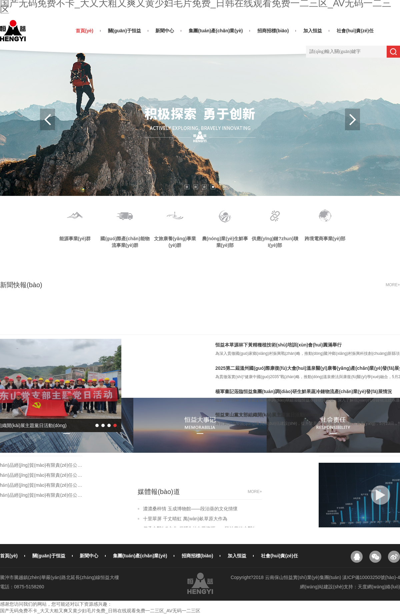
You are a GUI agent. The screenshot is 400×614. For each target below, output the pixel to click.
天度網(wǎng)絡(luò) (379, 586)
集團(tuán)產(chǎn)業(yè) (216, 30)
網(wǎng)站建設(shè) (322, 586)
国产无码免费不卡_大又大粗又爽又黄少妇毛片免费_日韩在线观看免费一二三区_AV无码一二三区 (100, 610)
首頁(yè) (84, 30)
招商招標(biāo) (273, 30)
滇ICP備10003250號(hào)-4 (371, 577)
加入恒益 (312, 30)
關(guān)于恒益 (124, 30)
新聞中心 (164, 30)
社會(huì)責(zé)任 (355, 30)
